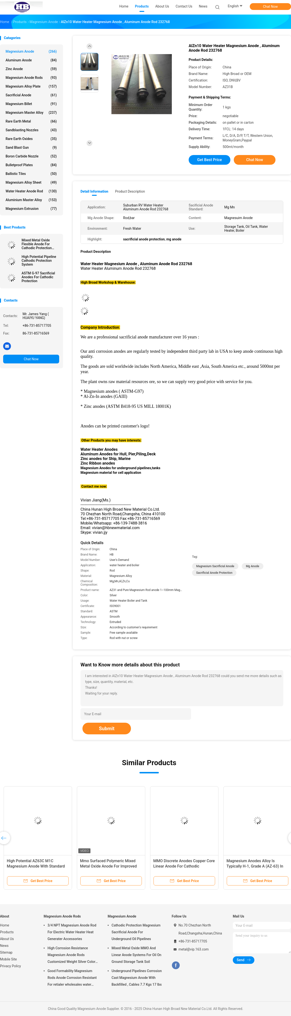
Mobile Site (8, 959)
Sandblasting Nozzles (31, 130)
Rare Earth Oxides (31, 138)
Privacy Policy (10, 966)
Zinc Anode (31, 68)
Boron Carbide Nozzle (31, 156)
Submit (106, 728)
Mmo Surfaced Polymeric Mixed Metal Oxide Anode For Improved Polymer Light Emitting (108, 866)
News (4, 946)
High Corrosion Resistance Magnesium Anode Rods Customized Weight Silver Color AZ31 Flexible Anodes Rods (71, 955)
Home (4, 925)
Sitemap (6, 952)
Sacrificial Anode (31, 95)
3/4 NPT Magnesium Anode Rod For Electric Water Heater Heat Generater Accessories (72, 932)
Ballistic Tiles (31, 173)
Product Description (130, 191)
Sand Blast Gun (31, 147)
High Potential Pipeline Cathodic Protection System (39, 260)
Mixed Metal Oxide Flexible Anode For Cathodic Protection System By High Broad (38, 244)
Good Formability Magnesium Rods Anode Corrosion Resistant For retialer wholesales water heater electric (72, 978)
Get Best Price (209, 159)
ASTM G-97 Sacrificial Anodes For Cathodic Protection (38, 277)
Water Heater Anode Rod (31, 191)
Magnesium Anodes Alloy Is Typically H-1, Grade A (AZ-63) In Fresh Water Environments (254, 866)
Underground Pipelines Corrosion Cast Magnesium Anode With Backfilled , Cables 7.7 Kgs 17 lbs (137, 977)
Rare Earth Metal (31, 121)
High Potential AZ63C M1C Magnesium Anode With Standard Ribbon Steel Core (36, 866)
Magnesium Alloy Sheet (31, 182)
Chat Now (270, 6)
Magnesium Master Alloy (31, 112)
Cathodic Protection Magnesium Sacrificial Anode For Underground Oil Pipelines (136, 932)
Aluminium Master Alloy (31, 199)
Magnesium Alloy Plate (31, 86)
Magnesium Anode (31, 51)
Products (7, 932)
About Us (7, 939)
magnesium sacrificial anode (215, 566)
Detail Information (94, 191)
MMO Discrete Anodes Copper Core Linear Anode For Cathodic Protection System (184, 866)
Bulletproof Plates (31, 165)
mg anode (252, 566)
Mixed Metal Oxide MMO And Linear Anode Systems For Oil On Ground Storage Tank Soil (136, 955)
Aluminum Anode (31, 60)
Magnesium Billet (31, 103)
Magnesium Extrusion (31, 208)
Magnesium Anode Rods (31, 77)
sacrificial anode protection (214, 572)
